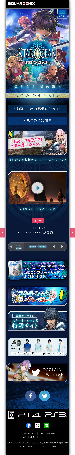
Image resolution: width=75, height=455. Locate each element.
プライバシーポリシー (47, 433)
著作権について (30, 433)
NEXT (62, 246)
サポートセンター (29, 437)
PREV (54, 246)
